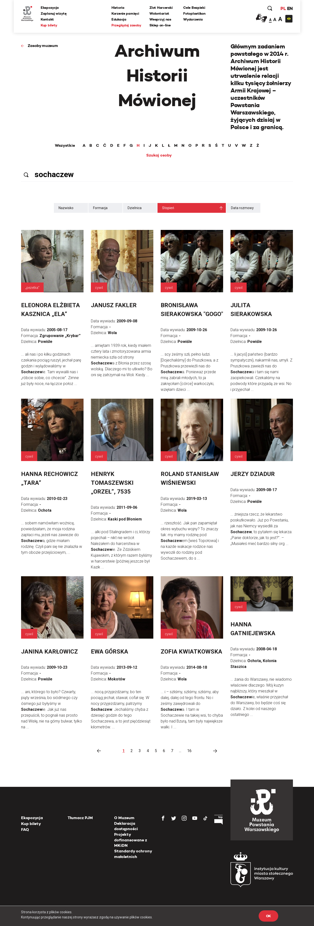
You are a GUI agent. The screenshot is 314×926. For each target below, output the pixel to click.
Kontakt (47, 19)
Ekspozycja (50, 7)
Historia (117, 7)
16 (189, 750)
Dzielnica (135, 208)
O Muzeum (124, 817)
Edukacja (118, 19)
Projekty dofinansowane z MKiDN (130, 840)
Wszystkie (65, 145)
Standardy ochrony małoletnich (133, 853)
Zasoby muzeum (43, 45)
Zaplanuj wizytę (54, 13)
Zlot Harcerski (160, 7)
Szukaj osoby (159, 155)
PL (283, 8)
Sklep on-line (159, 25)
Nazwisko (66, 208)
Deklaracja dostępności (126, 826)
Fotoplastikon (194, 13)
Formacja (100, 208)
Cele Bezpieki (194, 7)
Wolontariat (159, 13)
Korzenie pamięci (125, 13)
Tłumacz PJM (80, 817)
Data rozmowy (242, 208)
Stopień (168, 208)
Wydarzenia (193, 19)
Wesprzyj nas (160, 19)
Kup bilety (49, 25)
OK (268, 916)
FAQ (25, 829)
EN (290, 8)
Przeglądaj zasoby (126, 25)
